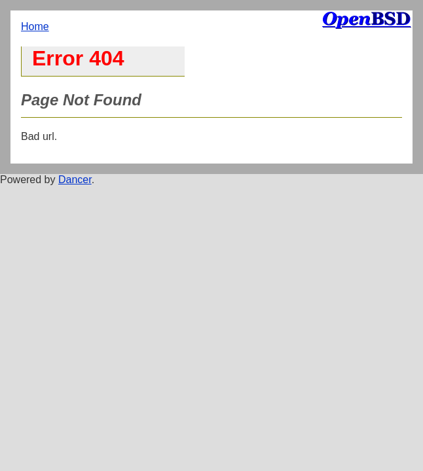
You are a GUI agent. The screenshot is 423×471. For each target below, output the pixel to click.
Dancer (75, 179)
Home (35, 26)
